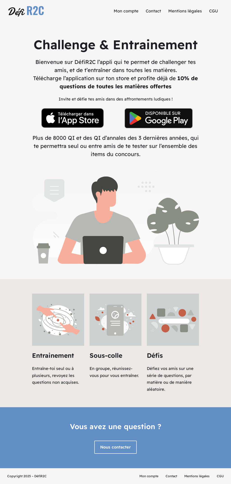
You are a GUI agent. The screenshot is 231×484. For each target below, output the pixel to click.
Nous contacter (115, 447)
